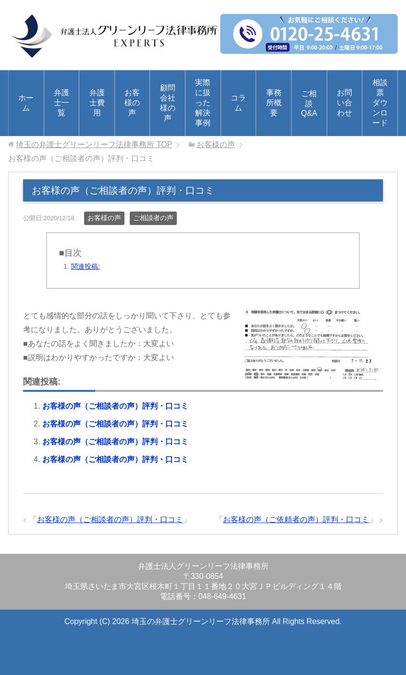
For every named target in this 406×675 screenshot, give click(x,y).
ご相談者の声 (153, 218)
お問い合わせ (344, 102)
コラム (238, 103)
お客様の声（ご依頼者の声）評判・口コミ (296, 519)
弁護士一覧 (61, 102)
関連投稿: (85, 266)
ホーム (26, 103)
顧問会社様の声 (167, 103)
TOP (94, 144)
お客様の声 (132, 102)
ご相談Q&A (309, 103)
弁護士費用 (97, 102)
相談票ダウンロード (380, 102)
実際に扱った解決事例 (202, 102)
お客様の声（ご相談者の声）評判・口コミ (115, 406)
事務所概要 (274, 102)
